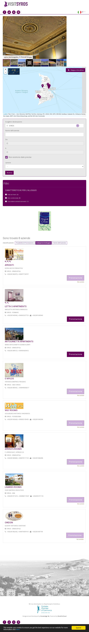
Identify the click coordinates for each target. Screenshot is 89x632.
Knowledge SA (44, 616)
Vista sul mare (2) (13, 194)
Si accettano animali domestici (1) (18, 201)
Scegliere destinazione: (13, 122)
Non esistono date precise (20, 157)
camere (8, 163)
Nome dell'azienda (12, 130)
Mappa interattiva (76, 70)
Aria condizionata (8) (14, 198)
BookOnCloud (62, 616)
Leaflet (5, 114)
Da (6, 139)
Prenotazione (75, 319)
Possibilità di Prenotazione (25, 243)
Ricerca (9, 173)
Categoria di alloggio (43, 243)
